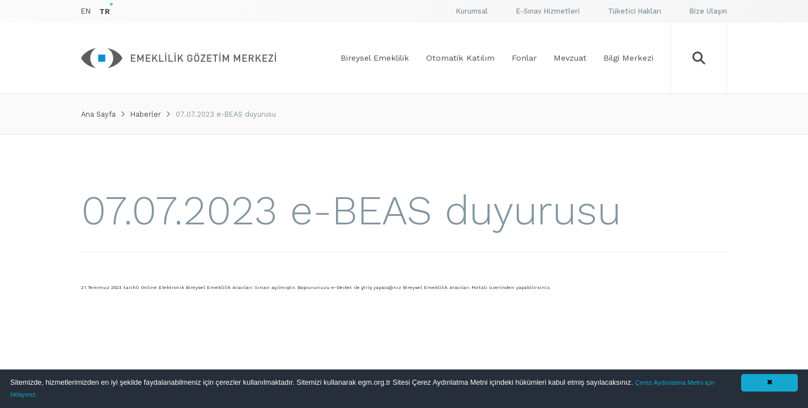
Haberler (145, 114)
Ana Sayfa (98, 114)
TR (104, 11)
